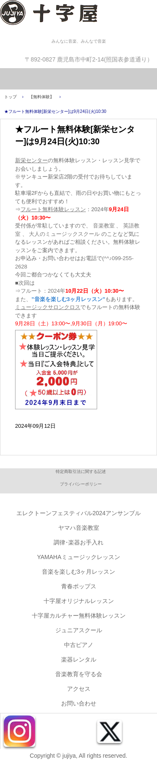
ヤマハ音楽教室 (78, 527)
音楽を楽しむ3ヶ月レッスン (79, 571)
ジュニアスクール (78, 630)
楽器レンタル (78, 659)
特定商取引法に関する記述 (81, 471)
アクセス (78, 688)
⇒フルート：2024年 (69, 291)
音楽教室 (104, 225)
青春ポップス (78, 586)
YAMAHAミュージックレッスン (78, 557)
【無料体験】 (41, 97)
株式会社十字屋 (78, 18)
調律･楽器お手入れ (78, 542)
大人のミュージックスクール (64, 234)
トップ (10, 97)
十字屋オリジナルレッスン (79, 601)
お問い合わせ (78, 703)
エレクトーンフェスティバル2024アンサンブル (78, 513)
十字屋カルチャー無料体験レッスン (79, 615)
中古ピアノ (78, 644)
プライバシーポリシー (81, 484)
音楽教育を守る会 (78, 674)
